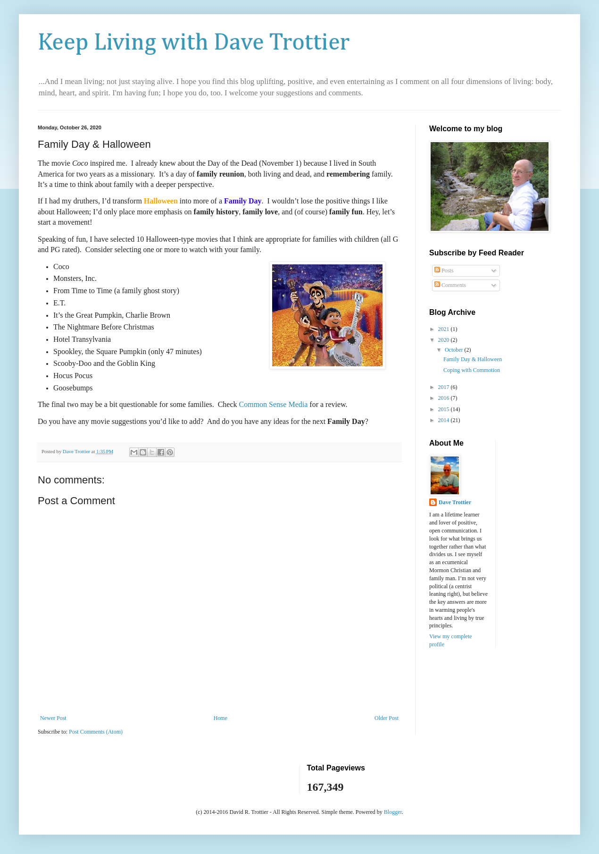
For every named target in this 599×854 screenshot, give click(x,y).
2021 (444, 329)
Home (220, 718)
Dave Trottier (455, 502)
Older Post (386, 718)
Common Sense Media (273, 404)
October (455, 350)
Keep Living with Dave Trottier (193, 43)
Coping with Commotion (471, 370)
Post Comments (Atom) (96, 731)
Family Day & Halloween (472, 359)
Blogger (393, 812)
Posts (443, 270)
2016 (444, 398)
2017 (444, 387)
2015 (444, 409)
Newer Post (53, 718)
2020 (444, 340)
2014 (444, 420)
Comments (450, 285)
